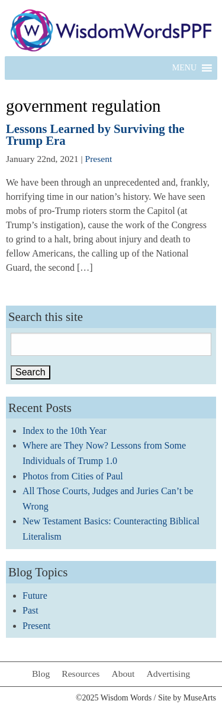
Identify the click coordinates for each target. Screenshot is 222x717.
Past (30, 610)
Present (98, 159)
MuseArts (200, 697)
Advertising (168, 674)
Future (34, 596)
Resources (80, 674)
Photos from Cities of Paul (72, 476)
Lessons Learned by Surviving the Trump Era (95, 135)
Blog (41, 674)
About (122, 674)
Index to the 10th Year (64, 431)
